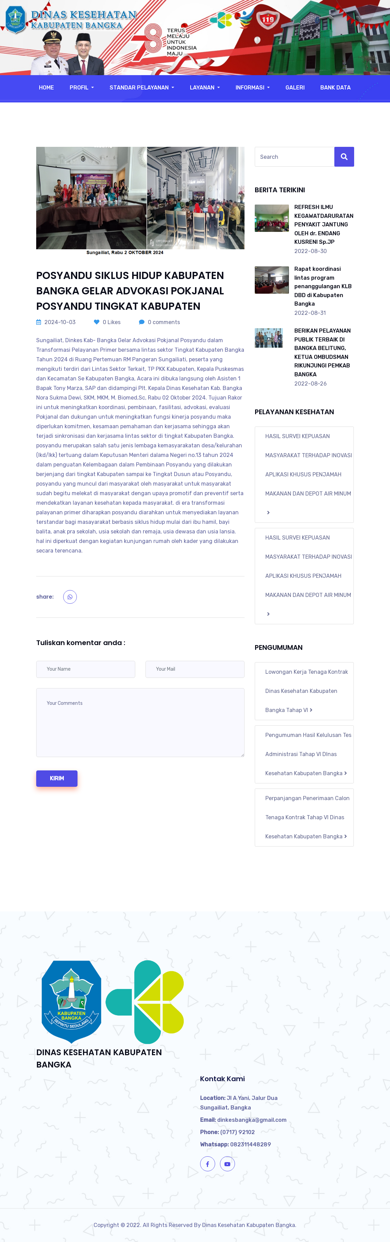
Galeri (295, 87)
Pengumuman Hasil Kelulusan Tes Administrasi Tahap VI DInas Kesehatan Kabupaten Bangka (308, 754)
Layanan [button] (203, 87)
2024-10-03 (55, 322)
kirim (57, 778)
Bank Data (335, 87)
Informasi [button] (251, 87)
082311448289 (235, 1144)
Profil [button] (80, 87)
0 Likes (107, 322)
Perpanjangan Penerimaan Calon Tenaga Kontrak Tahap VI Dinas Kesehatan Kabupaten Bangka (307, 817)
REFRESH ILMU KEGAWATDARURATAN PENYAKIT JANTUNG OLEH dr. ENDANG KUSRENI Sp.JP (323, 224)
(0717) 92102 (227, 1132)
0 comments (159, 322)
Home (46, 87)
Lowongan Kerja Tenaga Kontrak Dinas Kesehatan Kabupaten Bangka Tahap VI (306, 691)
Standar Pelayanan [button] (140, 87)
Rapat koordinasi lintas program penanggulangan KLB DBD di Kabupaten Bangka (323, 286)
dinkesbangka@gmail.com (243, 1120)
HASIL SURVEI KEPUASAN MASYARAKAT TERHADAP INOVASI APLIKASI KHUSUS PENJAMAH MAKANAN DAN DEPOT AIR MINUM (308, 474)
